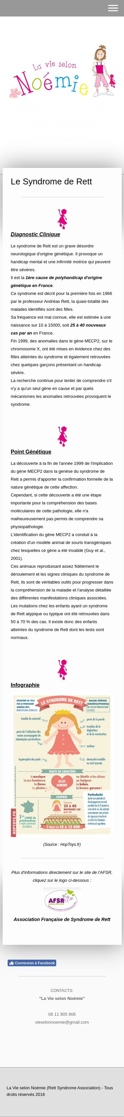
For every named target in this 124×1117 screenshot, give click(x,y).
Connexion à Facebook (32, 963)
